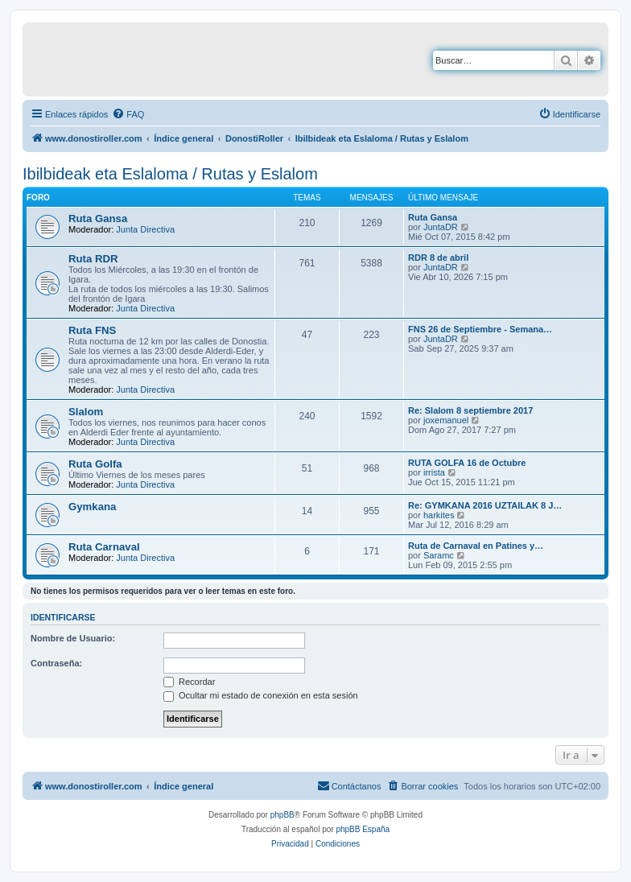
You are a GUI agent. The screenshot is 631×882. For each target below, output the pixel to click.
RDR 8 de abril (438, 257)
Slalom (85, 412)
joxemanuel (445, 420)
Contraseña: (56, 663)
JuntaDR (440, 227)
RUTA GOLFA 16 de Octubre (467, 463)
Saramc (438, 555)
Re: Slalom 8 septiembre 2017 (470, 410)
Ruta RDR (93, 259)
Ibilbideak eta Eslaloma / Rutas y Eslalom (170, 174)
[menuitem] (128, 114)
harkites (439, 515)
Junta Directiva (145, 229)
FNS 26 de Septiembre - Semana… (480, 329)
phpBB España (363, 829)
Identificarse (63, 617)
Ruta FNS (92, 330)
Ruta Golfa (95, 464)
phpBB (282, 814)
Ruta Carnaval (104, 547)
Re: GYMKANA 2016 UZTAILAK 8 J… (485, 505)
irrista (434, 472)
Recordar (189, 681)
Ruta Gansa (97, 218)
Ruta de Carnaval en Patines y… (475, 545)
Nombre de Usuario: (73, 638)
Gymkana (92, 507)
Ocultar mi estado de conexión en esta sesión (260, 695)
